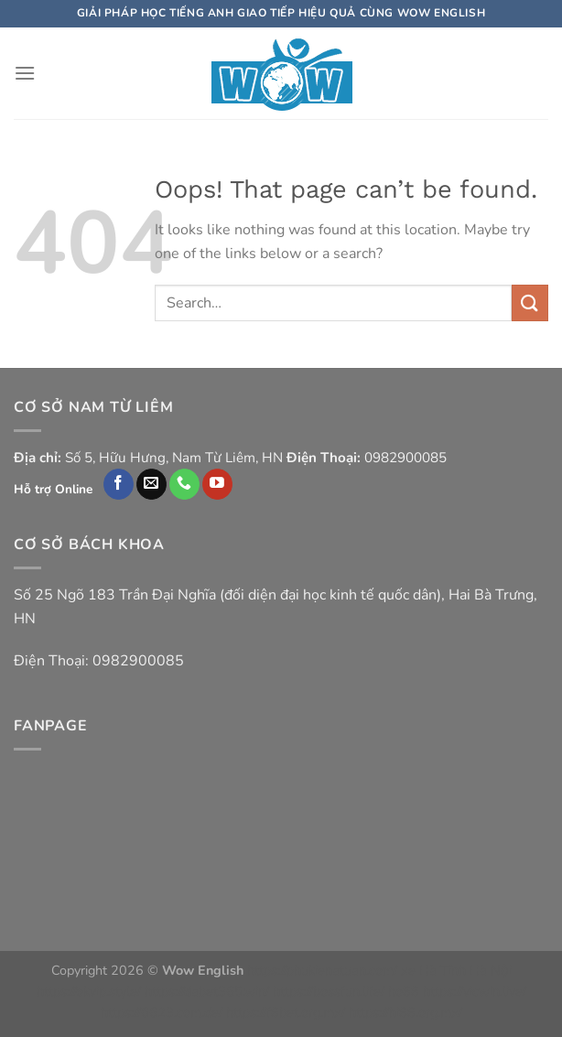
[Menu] (25, 72)
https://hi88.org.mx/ (405, 1012)
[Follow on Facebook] (118, 484)
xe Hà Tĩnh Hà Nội (456, 970)
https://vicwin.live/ (474, 991)
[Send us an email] (151, 484)
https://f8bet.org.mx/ (285, 1012)
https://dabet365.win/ (207, 991)
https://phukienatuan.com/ (322, 970)
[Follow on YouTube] (217, 484)
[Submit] (530, 302)
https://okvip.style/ (89, 991)
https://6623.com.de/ (161, 1012)
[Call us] (184, 484)
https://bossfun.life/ (328, 991)
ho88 (403, 991)
